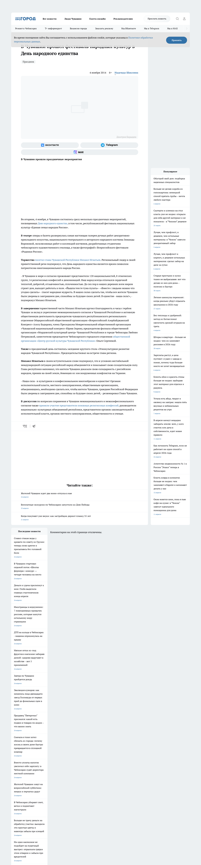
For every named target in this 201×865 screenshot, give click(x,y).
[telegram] (35, 426)
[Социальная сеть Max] (79, 152)
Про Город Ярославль (19, 756)
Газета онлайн (97, 18)
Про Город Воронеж (91, 752)
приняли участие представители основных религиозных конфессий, (79, 405)
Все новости (50, 18)
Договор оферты (53, 776)
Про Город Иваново (114, 752)
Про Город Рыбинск (66, 756)
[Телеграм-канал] (109, 145)
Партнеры (86, 780)
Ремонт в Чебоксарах (26, 28)
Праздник (28, 61)
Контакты (85, 772)
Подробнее (85, 820)
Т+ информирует (53, 28)
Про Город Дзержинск (19, 762)
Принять (177, 40)
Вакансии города (78, 28)
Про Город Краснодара (68, 762)
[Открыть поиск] (177, 19)
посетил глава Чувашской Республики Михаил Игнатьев (67, 260)
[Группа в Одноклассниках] (140, 757)
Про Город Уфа (89, 756)
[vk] (25, 426)
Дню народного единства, (53, 223)
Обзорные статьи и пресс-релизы (95, 776)
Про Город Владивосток (44, 762)
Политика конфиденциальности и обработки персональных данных (37, 824)
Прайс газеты (16, 780)
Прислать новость (157, 18)
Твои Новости (40, 752)
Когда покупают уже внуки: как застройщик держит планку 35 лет (79, 518)
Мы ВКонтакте (128, 28)
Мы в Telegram (151, 28)
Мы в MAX (172, 28)
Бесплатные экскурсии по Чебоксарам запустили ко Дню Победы (79, 506)
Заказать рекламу (104, 28)
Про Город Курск (41, 756)
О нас (48, 772)
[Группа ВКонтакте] (50, 145)
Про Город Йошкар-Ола (68, 752)
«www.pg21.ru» (30, 785)
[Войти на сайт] (184, 19)
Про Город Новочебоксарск (22, 752)
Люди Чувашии (73, 18)
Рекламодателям (123, 18)
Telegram (14, 772)
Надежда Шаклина (126, 72)
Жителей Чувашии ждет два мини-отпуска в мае (79, 495)
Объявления (16, 776)
